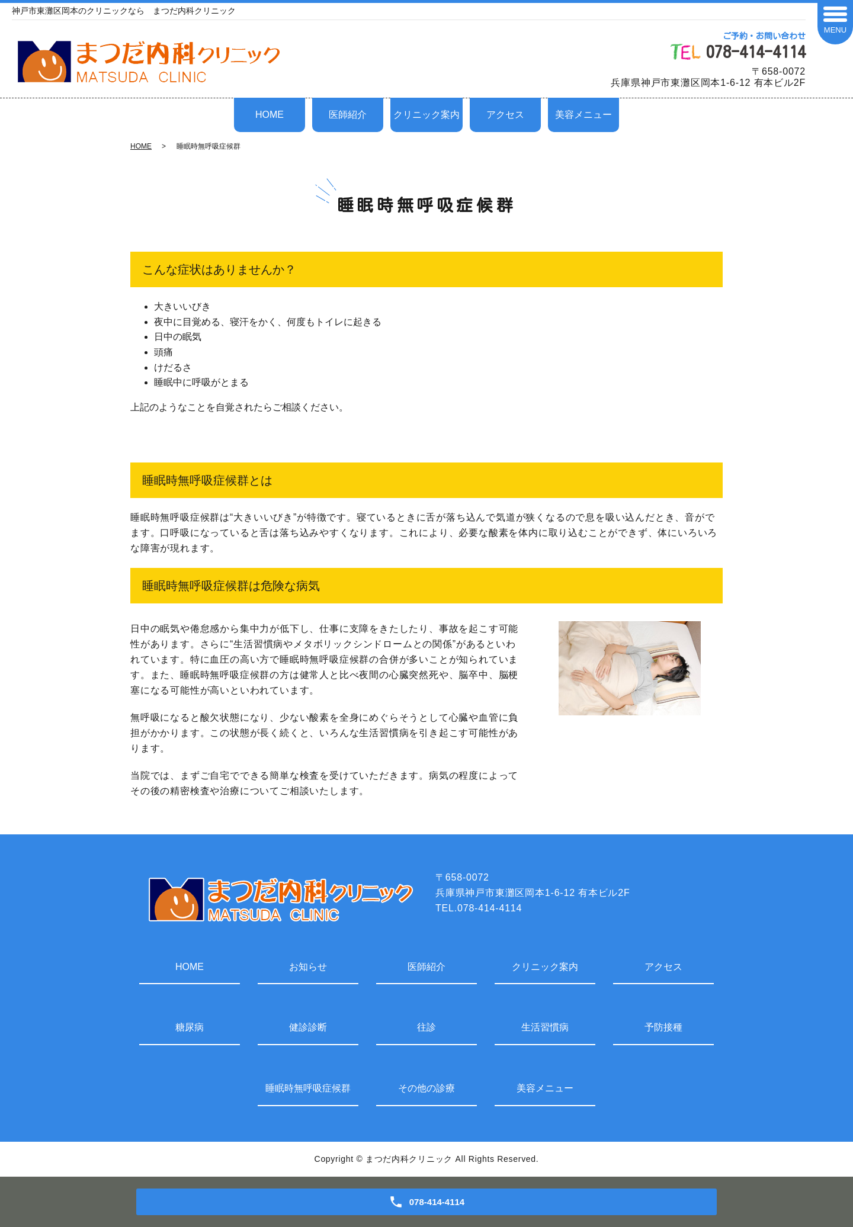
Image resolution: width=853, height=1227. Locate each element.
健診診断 (308, 1027)
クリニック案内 (426, 115)
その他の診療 (426, 1088)
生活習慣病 (545, 1027)
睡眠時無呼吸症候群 (308, 1088)
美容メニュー (583, 115)
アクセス (505, 115)
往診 (426, 1027)
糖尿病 (189, 1027)
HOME (269, 115)
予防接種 (663, 1027)
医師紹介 (348, 115)
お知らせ (308, 967)
